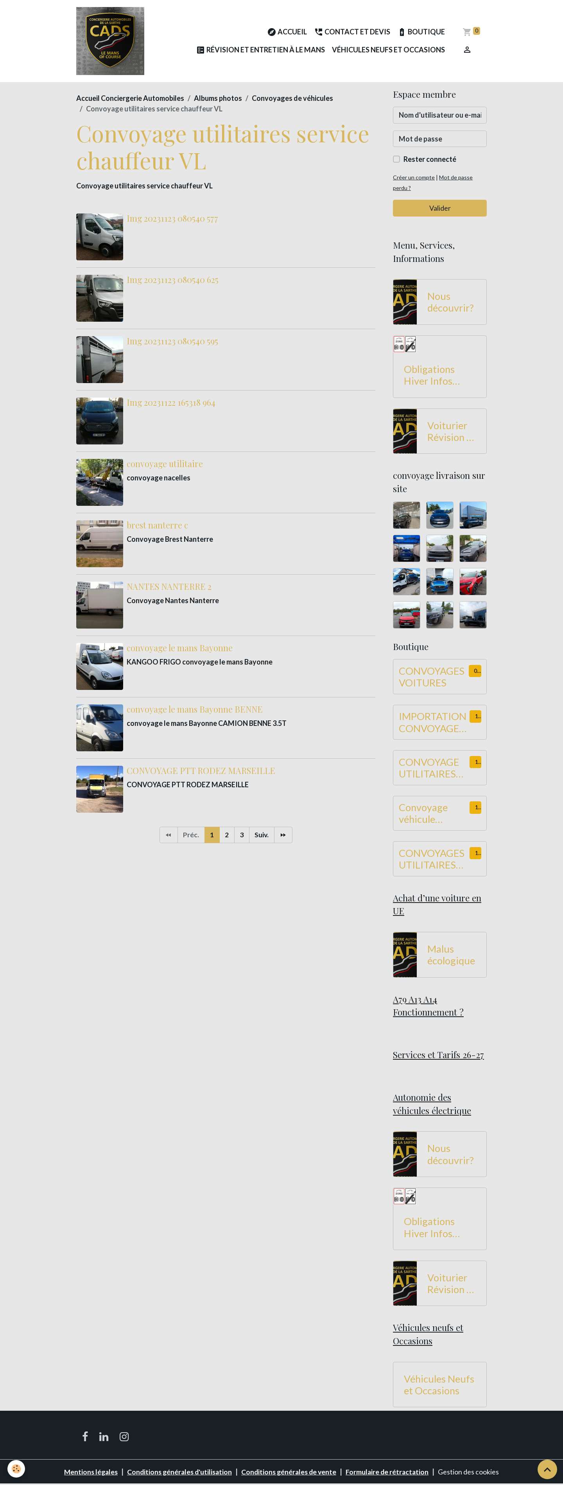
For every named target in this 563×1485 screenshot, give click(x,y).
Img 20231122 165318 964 (171, 403)
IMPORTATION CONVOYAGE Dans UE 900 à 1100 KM (432, 723)
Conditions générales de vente (290, 1472)
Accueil (287, 32)
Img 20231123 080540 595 (172, 341)
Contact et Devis (352, 32)
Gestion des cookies (473, 1472)
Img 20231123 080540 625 (173, 280)
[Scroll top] (547, 1469)
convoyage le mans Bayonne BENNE (195, 709)
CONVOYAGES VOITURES (431, 677)
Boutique (421, 32)
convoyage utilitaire (165, 464)
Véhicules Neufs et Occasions (388, 50)
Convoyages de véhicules (292, 99)
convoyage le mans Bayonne (180, 648)
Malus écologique (451, 955)
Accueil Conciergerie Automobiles (130, 99)
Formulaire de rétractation (391, 1472)
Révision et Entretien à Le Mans (260, 50)
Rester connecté (429, 160)
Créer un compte (414, 178)
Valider (440, 208)
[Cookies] (16, 1469)
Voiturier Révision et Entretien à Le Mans (451, 432)
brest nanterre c (157, 525)
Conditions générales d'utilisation (178, 1472)
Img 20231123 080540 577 (172, 218)
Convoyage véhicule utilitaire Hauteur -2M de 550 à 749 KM (433, 814)
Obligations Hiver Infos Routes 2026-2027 (433, 376)
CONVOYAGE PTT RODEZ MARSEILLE (201, 771)
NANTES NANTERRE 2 (169, 587)
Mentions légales (87, 1472)
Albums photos (218, 99)
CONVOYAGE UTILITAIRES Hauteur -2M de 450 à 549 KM (433, 768)
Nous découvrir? (450, 303)
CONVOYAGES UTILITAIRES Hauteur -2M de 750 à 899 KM (433, 859)
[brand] (110, 41)
